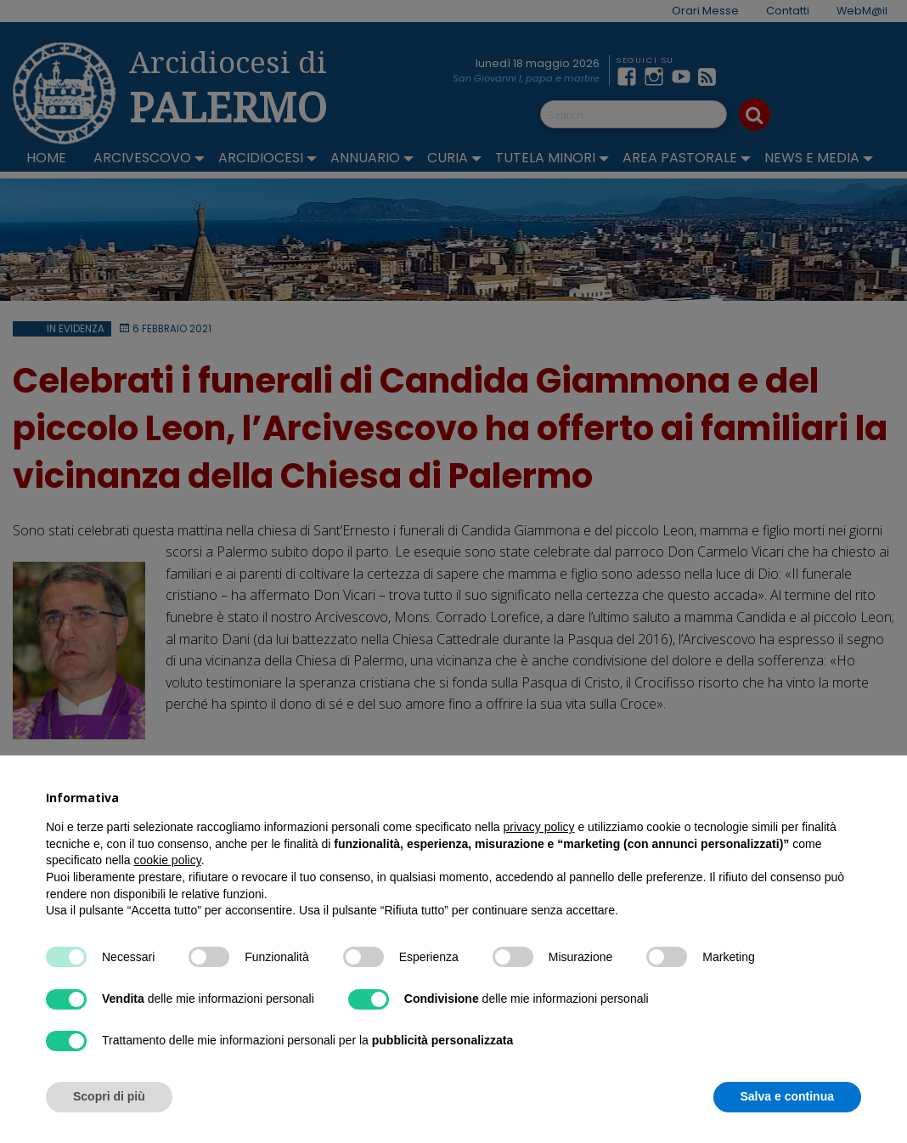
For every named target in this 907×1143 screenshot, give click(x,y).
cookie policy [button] (167, 860)
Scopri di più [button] (109, 1096)
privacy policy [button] (539, 827)
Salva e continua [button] (787, 1096)
